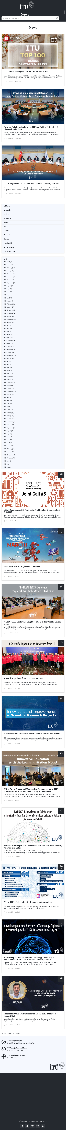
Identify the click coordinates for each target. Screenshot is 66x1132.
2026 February (9, 268)
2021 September (10, 428)
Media (6, 222)
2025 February (9, 304)
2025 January (9, 307)
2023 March (8, 373)
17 (13, 1033)
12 (5, 1033)
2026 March (8, 265)
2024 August (9, 322)
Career (6, 231)
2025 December (9, 274)
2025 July (8, 289)
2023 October (9, 352)
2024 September (10, 319)
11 (3, 1033)
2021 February (9, 449)
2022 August (9, 394)
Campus (6, 239)
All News (7, 206)
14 (8, 1033)
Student (6, 214)
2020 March (8, 467)
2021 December (9, 419)
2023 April (8, 370)
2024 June (8, 328)
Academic (7, 210)
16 (11, 1033)
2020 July (7, 461)
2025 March (8, 301)
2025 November (9, 277)
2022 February (9, 412)
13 (6, 1033)
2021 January (9, 452)
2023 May (8, 367)
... (2, 1033)
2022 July (7, 397)
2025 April (8, 298)
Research (7, 235)
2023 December (9, 346)
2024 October (9, 316)
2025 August (9, 286)
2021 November (9, 422)
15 (10, 1033)
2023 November (9, 349)
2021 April (8, 443)
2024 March (8, 337)
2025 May (8, 295)
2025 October (9, 280)
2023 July (8, 361)
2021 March (8, 446)
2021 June (8, 437)
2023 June (8, 364)
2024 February (9, 340)
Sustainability (8, 243)
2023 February (9, 376)
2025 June (8, 292)
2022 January (9, 416)
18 (15, 1033)
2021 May (8, 440)
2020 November (9, 458)
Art (5, 226)
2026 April (8, 262)
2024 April (8, 334)
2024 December (9, 310)
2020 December (9, 455)
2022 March (8, 409)
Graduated (7, 218)
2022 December (9, 382)
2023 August (9, 358)
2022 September (10, 391)
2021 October (9, 425)
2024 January (9, 343)
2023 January (9, 379)
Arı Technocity (9, 247)
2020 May (7, 464)
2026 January (9, 271)
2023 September (10, 355)
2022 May (8, 403)
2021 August (9, 431)
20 (18, 1033)
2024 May (8, 331)
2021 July (8, 434)
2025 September (10, 283)
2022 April (8, 406)
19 (16, 1033)
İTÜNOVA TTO (9, 251)
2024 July (8, 325)
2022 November (9, 385)
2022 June (8, 400)
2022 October (9, 388)
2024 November (9, 313)
